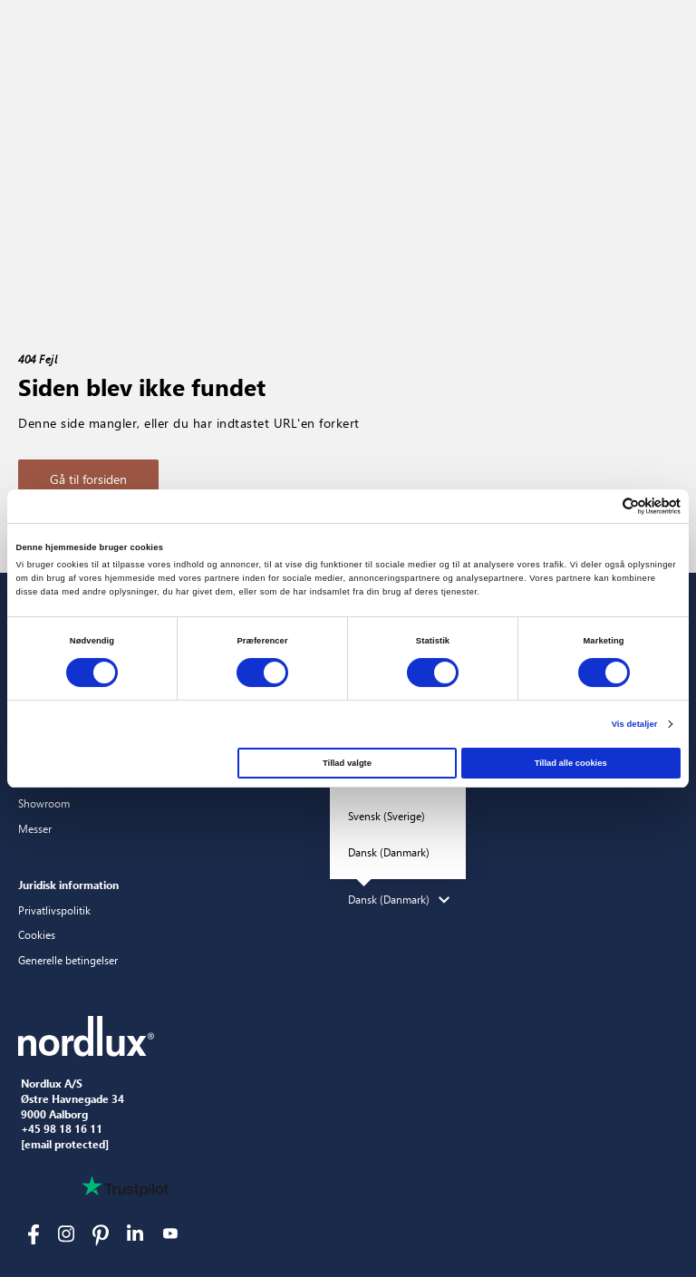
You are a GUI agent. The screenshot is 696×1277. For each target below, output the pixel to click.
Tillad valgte (347, 763)
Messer (35, 828)
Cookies (36, 934)
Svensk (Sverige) (386, 815)
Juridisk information (68, 884)
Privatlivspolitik (54, 910)
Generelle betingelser (68, 960)
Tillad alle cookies (571, 763)
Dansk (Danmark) (389, 852)
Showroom (44, 803)
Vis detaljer (635, 724)
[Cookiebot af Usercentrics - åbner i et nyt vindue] (601, 506)
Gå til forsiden (88, 479)
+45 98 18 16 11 (61, 1129)
